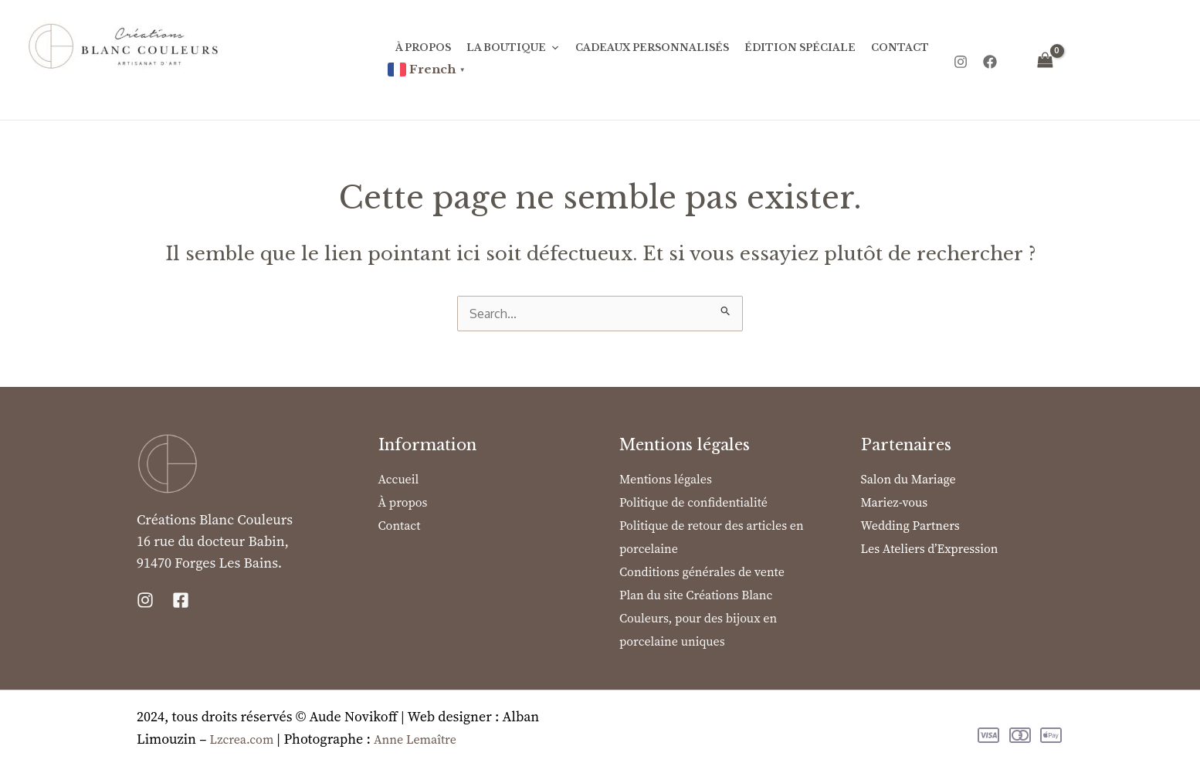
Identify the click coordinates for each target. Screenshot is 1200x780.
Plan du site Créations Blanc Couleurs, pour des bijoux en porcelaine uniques (698, 617)
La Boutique (513, 48)
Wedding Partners (910, 525)
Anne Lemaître (415, 739)
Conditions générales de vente (702, 571)
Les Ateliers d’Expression (929, 548)
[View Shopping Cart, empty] (1045, 60)
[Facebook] (990, 61)
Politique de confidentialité (693, 501)
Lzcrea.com (243, 739)
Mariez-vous (894, 501)
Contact (900, 47)
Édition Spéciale (800, 47)
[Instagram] (961, 61)
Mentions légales (665, 478)
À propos (423, 47)
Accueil (398, 478)
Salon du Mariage (908, 478)
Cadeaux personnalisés (652, 47)
